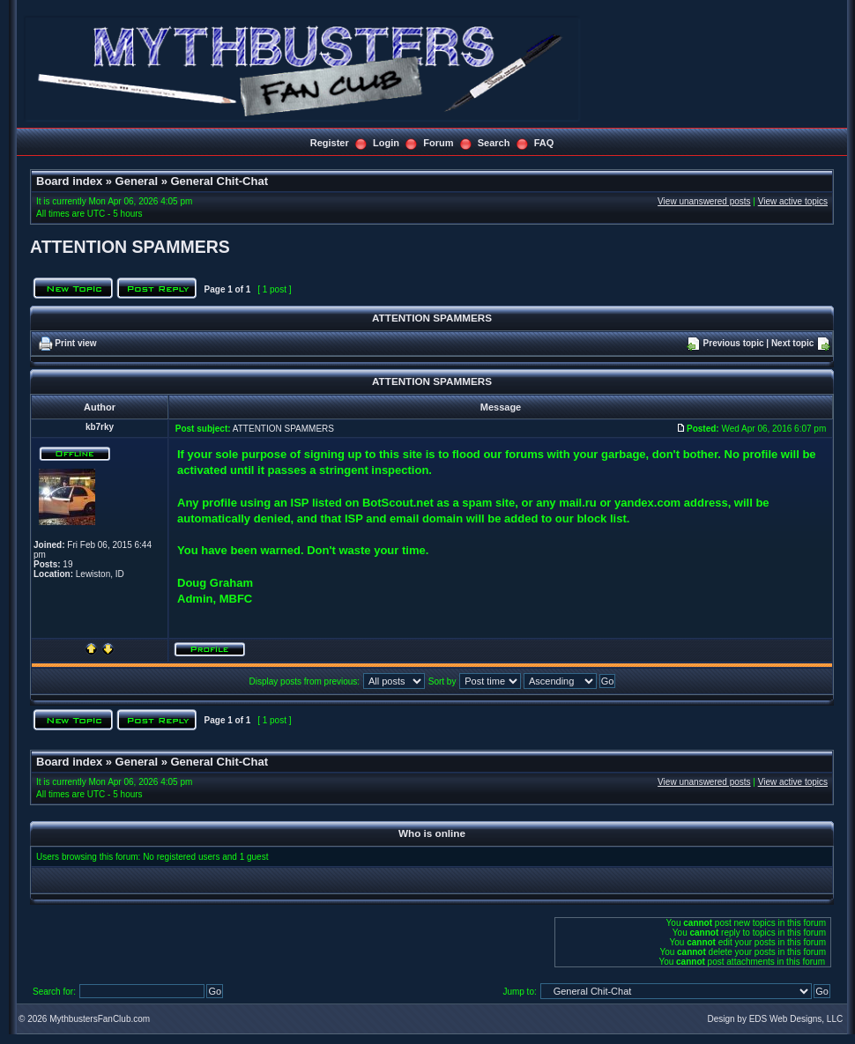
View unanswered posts (704, 201)
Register (329, 142)
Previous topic (733, 343)
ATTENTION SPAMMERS (130, 246)
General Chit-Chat (219, 181)
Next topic (792, 343)
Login (386, 142)
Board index (69, 181)
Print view (75, 343)
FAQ (544, 142)
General (136, 181)
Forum (438, 142)
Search (494, 142)
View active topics (793, 201)
